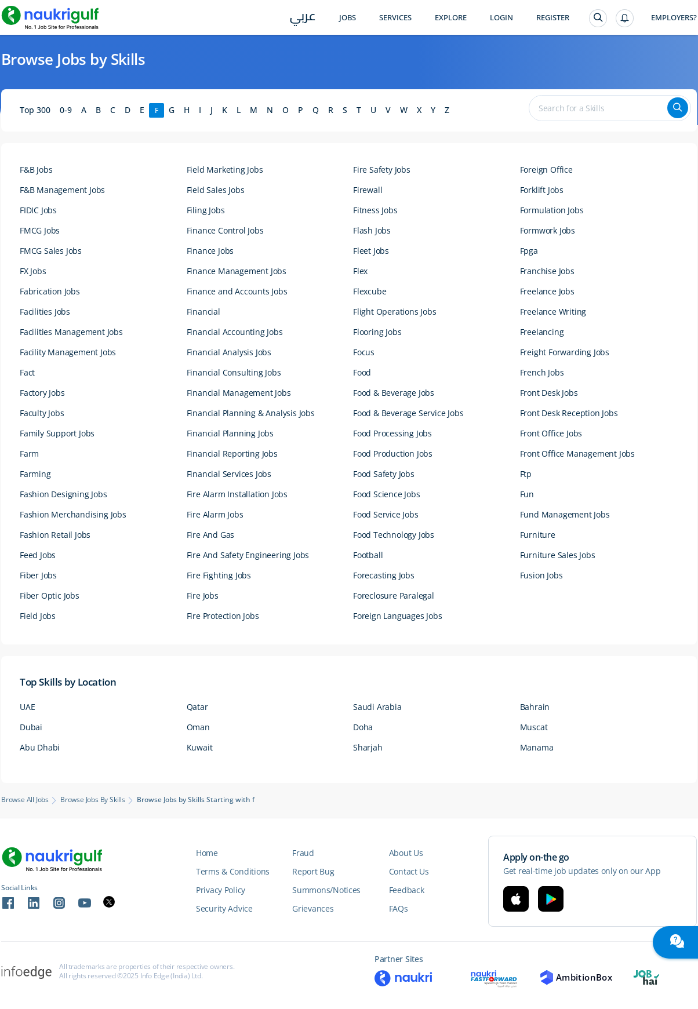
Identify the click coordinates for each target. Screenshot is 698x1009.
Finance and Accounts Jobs (237, 291)
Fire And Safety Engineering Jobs (248, 554)
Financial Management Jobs (239, 392)
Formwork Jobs (547, 230)
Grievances (312, 908)
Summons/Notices (326, 889)
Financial (203, 311)
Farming (35, 473)
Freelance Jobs (547, 291)
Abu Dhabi (40, 747)
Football (368, 554)
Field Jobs (38, 615)
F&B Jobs (36, 169)
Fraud (303, 852)
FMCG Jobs (40, 230)
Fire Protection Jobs (223, 615)
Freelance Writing (553, 311)
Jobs (347, 18)
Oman (198, 727)
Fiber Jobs (38, 575)
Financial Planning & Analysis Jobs (251, 412)
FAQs (398, 908)
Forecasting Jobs (384, 575)
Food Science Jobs (386, 494)
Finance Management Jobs (236, 270)
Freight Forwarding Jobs (564, 352)
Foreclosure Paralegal (393, 595)
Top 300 (35, 109)
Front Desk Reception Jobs (569, 412)
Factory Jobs (42, 392)
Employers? (674, 18)
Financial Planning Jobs (230, 433)
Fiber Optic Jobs (49, 595)
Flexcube (369, 291)
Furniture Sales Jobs (557, 554)
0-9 (66, 109)
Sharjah (368, 747)
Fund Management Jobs (565, 514)
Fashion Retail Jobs (55, 534)
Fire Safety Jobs (381, 169)
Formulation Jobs (552, 210)
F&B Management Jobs (62, 189)
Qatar (197, 706)
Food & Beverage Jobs (393, 392)
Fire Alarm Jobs (215, 514)
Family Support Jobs (57, 433)
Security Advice (224, 908)
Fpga (529, 250)
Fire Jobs (203, 595)
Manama (537, 747)
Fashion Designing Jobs (63, 494)
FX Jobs (33, 270)
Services (395, 18)
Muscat (534, 727)
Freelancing (542, 331)
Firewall (367, 189)
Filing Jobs (206, 210)
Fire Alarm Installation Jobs (237, 494)
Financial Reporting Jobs (232, 453)
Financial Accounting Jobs (235, 331)
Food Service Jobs (386, 514)
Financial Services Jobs (229, 473)
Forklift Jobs (542, 189)
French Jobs (542, 372)
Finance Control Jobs (225, 230)
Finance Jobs (210, 250)
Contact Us (409, 871)
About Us (406, 852)
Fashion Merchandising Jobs (73, 514)
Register (552, 18)
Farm (29, 453)
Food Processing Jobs (392, 433)
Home (207, 852)
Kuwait (200, 747)
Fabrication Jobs (50, 291)
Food (362, 372)
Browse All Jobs (25, 800)
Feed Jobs (38, 554)
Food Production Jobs (392, 453)
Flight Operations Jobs (395, 311)
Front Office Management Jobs (577, 453)
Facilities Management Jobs (71, 331)
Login (501, 18)
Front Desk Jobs (549, 392)
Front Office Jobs (551, 433)
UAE (27, 706)
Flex (360, 270)
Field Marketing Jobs (225, 169)
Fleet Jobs (371, 250)
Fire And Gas (211, 534)
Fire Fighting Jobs (219, 575)
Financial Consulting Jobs (234, 372)
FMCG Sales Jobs (51, 250)
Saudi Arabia (377, 706)
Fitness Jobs (375, 210)
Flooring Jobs (377, 331)
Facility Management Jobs (68, 352)
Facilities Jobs (45, 311)
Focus (364, 352)
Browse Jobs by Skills (92, 800)
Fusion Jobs (541, 575)
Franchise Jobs (547, 270)
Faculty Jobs (42, 412)
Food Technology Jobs (393, 534)
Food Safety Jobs (384, 473)
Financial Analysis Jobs (229, 352)
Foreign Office (546, 169)
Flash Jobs (372, 230)
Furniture (537, 534)
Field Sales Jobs (216, 189)
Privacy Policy (220, 889)
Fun (527, 494)
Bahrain (535, 706)
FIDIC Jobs (38, 210)
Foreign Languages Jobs (397, 615)
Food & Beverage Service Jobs (408, 412)
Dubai (31, 727)
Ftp (526, 473)
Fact (27, 372)
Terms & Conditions (233, 871)
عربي (303, 18)
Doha (363, 727)
